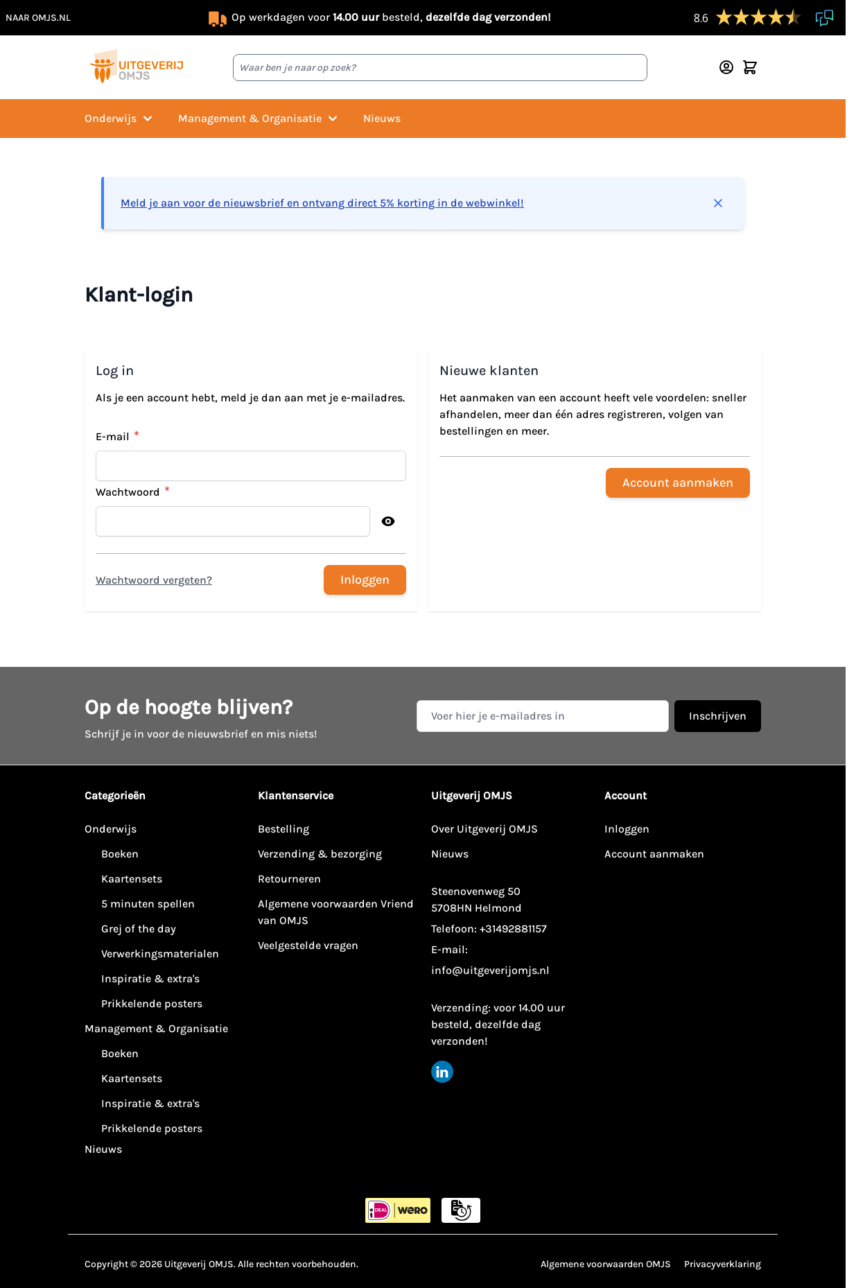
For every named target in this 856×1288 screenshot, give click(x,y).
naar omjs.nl (38, 18)
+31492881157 (513, 928)
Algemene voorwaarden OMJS (606, 1264)
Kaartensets (131, 878)
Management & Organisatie (259, 118)
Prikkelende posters (151, 1003)
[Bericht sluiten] (718, 203)
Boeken (120, 853)
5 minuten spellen (148, 903)
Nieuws (382, 118)
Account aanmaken (654, 853)
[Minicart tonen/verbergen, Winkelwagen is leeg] (750, 67)
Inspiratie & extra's (150, 978)
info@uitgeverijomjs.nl (490, 970)
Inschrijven (717, 715)
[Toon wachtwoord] (388, 521)
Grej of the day (138, 928)
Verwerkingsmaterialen (160, 953)
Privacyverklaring (722, 1264)
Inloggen (626, 828)
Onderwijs (120, 118)
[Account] (726, 67)
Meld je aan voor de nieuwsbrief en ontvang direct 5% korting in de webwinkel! (322, 202)
